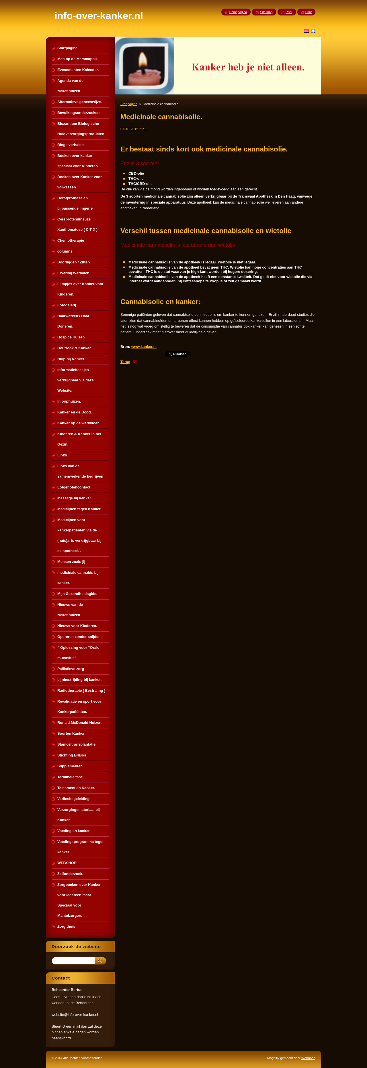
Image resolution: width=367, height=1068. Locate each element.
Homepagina (238, 12)
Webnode (308, 1058)
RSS (289, 12)
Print (308, 12)
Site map (266, 12)
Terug (125, 362)
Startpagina (128, 104)
